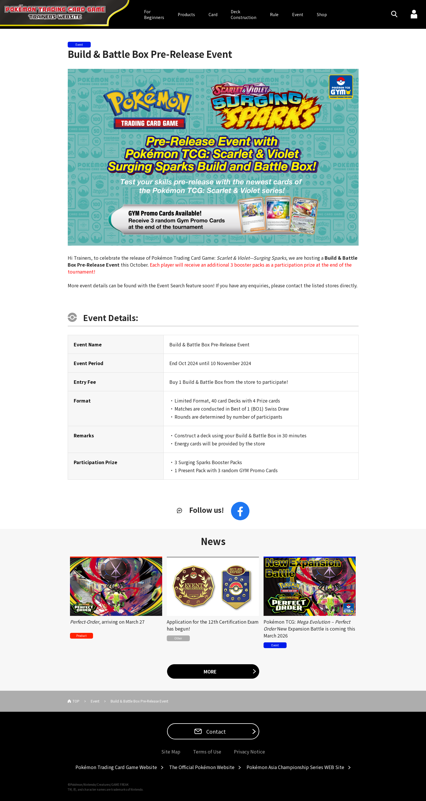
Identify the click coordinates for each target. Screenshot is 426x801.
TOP (76, 700)
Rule (274, 14)
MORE (210, 671)
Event (297, 14)
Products (186, 14)
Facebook (240, 511)
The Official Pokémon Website (201, 767)
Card (213, 14)
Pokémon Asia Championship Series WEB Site (295, 767)
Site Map (170, 751)
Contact (215, 731)
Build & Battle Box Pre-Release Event (150, 53)
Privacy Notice (249, 751)
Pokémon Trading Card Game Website (116, 767)
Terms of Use (207, 751)
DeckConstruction (243, 14)
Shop (322, 14)
